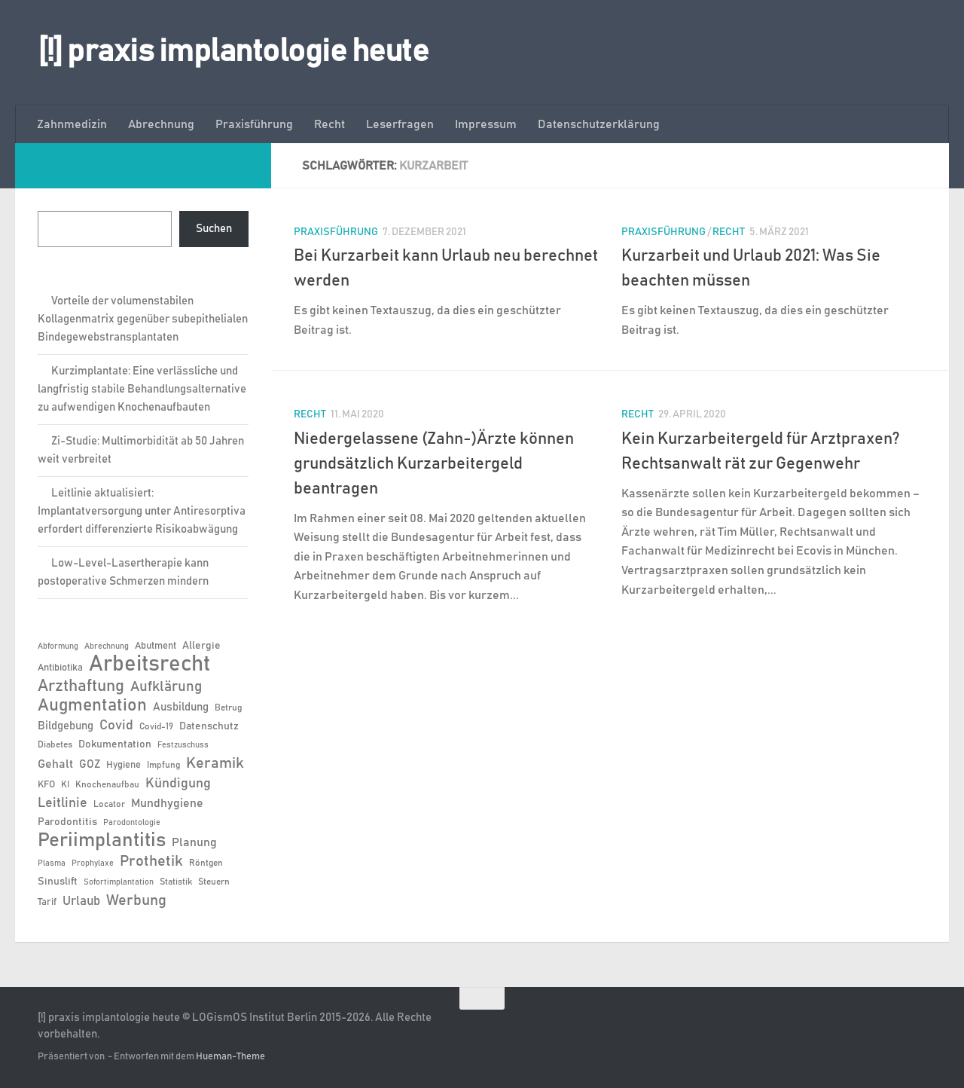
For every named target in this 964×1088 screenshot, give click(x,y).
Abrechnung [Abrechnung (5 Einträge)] (106, 646)
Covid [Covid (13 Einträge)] (116, 725)
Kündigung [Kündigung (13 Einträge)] (178, 783)
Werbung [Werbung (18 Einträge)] (136, 900)
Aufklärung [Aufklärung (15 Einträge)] (166, 687)
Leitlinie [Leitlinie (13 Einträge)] (62, 803)
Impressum (486, 124)
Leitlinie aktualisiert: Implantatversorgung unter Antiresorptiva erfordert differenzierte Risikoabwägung (142, 511)
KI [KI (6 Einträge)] (65, 784)
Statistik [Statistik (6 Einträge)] (176, 881)
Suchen (214, 228)
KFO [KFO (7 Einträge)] (46, 785)
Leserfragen (400, 124)
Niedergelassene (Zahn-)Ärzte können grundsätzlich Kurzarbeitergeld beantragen (434, 464)
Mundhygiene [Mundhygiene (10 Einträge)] (167, 803)
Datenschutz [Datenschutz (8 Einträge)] (209, 726)
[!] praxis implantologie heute (233, 52)
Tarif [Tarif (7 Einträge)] (47, 902)
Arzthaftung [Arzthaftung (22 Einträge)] (81, 686)
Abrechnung (161, 124)
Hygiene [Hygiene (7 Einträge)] (123, 765)
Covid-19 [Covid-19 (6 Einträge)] (156, 726)
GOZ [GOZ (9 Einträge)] (89, 764)
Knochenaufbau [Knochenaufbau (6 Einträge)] (107, 784)
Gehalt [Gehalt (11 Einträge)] (55, 764)
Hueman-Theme (230, 1057)
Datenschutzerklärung (599, 124)
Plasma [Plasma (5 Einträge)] (52, 863)
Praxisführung (254, 124)
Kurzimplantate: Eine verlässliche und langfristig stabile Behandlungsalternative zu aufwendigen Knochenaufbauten (142, 389)
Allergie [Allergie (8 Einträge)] (201, 645)
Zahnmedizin (72, 124)
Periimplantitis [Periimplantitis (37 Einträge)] (102, 841)
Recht (329, 124)
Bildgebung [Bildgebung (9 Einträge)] (65, 726)
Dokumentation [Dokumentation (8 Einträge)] (114, 744)
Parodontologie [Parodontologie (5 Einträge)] (131, 823)
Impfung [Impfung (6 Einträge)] (163, 764)
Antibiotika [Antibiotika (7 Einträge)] (60, 668)
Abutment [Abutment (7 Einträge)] (155, 646)
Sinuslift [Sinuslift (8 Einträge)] (58, 881)
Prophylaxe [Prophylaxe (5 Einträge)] (93, 863)
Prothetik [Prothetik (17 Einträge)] (151, 861)
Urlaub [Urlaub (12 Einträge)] (81, 901)
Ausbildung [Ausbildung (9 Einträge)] (181, 707)
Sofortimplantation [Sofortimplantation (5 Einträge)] (119, 882)
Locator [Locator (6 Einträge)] (109, 803)
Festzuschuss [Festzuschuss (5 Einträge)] (183, 745)
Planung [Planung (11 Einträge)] (194, 842)
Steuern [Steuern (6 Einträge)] (214, 881)
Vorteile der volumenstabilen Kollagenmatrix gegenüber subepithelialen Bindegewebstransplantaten (143, 319)
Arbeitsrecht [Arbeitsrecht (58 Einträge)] (149, 665)
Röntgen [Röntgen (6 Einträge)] (206, 862)
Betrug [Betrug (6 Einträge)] (228, 707)
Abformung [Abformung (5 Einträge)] (58, 646)
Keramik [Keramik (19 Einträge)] (215, 763)
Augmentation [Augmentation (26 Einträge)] (92, 705)
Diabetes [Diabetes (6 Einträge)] (55, 744)
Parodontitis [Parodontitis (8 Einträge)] (67, 822)
